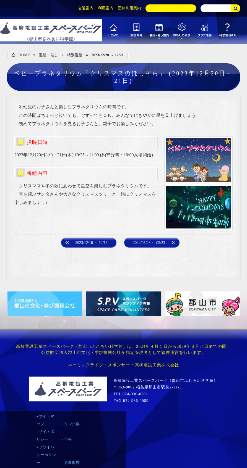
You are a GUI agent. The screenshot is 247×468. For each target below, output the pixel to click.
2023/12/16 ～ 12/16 (91, 243)
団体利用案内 (129, 8)
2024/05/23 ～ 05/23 (149, 243)
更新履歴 (72, 463)
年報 (68, 439)
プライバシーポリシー (46, 455)
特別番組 (74, 55)
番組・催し (48, 55)
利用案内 (105, 8)
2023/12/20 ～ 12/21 (107, 55)
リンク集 (72, 424)
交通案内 (85, 8)
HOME (20, 55)
